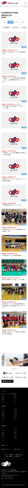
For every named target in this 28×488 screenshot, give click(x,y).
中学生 (14, 395)
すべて (2, 408)
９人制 (10, 22)
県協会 (14, 393)
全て (4, 22)
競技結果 (3, 425)
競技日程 (3, 406)
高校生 (2, 397)
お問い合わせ (17, 449)
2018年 (15, 27)
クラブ (14, 399)
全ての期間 (6, 27)
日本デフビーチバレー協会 (7, 393)
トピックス (3, 391)
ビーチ (14, 402)
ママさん (3, 417)
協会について (4, 445)
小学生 (2, 395)
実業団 (2, 399)
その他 (22, 22)
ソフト (2, 402)
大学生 (14, 397)
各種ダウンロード (5, 449)
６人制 (16, 22)
